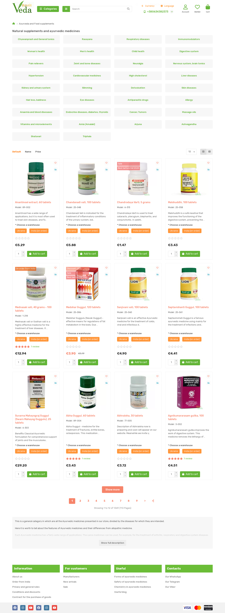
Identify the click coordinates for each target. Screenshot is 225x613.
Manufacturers (71, 576)
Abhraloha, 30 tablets (130, 416)
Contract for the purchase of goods (31, 597)
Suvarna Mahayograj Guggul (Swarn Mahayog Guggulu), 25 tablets (33, 420)
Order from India (21, 581)
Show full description (112, 543)
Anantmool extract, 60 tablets (33, 202)
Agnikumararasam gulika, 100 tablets (186, 418)
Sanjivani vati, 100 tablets (132, 307)
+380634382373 (155, 12)
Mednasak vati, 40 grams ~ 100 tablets (33, 309)
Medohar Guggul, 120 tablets (83, 307)
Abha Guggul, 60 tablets (80, 416)
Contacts (174, 568)
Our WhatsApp (173, 576)
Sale (65, 587)
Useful (121, 568)
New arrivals (69, 581)
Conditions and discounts (26, 592)
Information (23, 568)
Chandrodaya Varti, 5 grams (133, 202)
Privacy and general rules (26, 587)
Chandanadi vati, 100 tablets (83, 202)
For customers (76, 568)
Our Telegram (172, 581)
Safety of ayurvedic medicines (130, 581)
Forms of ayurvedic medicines (130, 576)
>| (153, 501)
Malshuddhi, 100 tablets (182, 202)
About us (17, 576)
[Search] (101, 9)
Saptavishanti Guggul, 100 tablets (188, 307)
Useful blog (120, 592)
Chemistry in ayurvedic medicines (132, 587)
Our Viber (170, 587)
